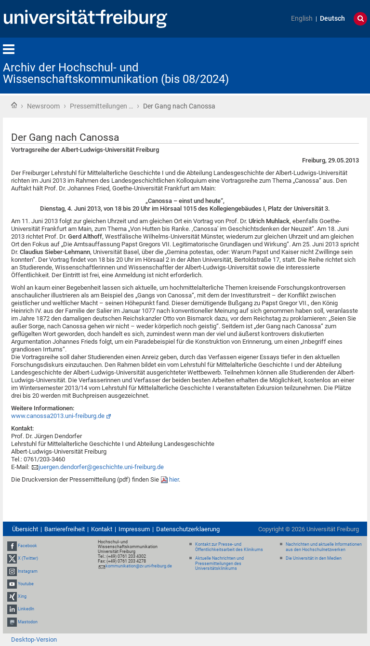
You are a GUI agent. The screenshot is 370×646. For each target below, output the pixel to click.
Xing (22, 596)
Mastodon (28, 621)
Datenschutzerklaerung (188, 529)
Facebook (27, 545)
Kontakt (101, 529)
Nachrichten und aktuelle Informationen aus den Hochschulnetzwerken (324, 547)
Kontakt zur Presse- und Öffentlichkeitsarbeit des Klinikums (229, 547)
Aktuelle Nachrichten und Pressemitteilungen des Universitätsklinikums (219, 563)
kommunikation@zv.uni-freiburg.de (139, 566)
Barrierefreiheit (64, 529)
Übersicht (25, 529)
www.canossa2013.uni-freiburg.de (58, 415)
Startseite (14, 105)
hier (174, 479)
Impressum (134, 529)
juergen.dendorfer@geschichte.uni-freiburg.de (101, 467)
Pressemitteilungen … (101, 106)
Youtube (26, 583)
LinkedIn (26, 608)
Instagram (28, 571)
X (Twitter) (28, 558)
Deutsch (332, 18)
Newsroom (43, 106)
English (302, 18)
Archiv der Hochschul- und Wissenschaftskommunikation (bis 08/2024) (116, 73)
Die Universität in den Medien (314, 558)
